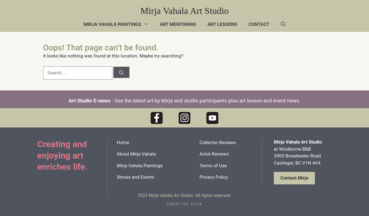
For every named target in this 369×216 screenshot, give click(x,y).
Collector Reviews (217, 142)
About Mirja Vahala (136, 154)
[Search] (121, 72)
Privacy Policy (213, 177)
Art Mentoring (178, 24)
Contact (259, 24)
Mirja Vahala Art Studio (184, 11)
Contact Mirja (294, 178)
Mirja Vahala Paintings (118, 24)
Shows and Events (135, 177)
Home (123, 142)
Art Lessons (222, 24)
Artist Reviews (214, 154)
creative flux (185, 204)
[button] (283, 24)
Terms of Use (213, 165)
